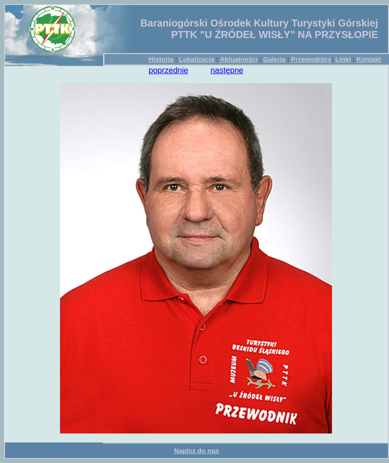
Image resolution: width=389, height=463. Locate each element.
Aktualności (239, 59)
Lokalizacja (196, 59)
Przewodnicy (311, 59)
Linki (343, 59)
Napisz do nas (196, 450)
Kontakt (368, 59)
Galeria (274, 59)
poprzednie (168, 70)
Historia (161, 59)
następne (227, 70)
